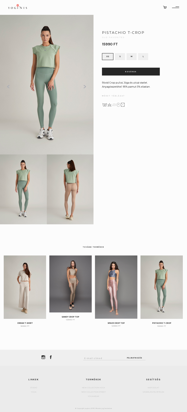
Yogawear (93, 396)
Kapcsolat (153, 388)
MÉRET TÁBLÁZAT (113, 96)
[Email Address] (103, 357)
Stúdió (33, 388)
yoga (33, 392)
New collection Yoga (93, 388)
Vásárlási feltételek (153, 392)
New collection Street (93, 392)
